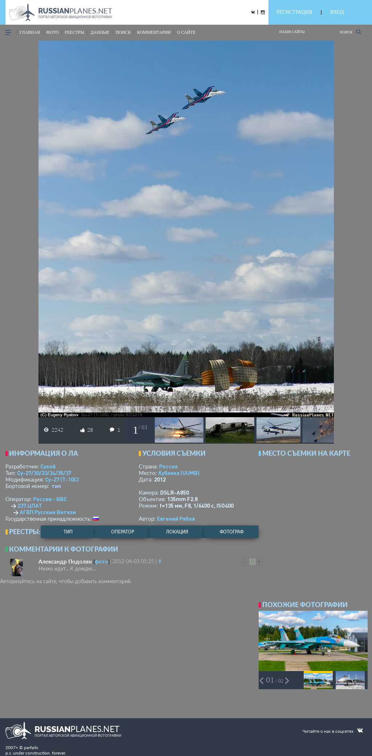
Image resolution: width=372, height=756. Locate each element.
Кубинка (178, 473)
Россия (168, 466)
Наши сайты (292, 32)
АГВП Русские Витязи (48, 512)
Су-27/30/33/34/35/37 (44, 473)
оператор (122, 532)
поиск (123, 32)
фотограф (231, 532)
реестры (74, 32)
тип (56, 486)
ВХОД (337, 12)
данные (99, 32)
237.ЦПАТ (29, 505)
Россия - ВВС (50, 499)
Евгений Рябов (176, 518)
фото (52, 32)
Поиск (350, 31)
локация (177, 532)
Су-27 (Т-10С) (62, 479)
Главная (30, 32)
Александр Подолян (65, 561)
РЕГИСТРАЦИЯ (294, 12)
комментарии (154, 32)
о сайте (186, 32)
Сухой (48, 466)
